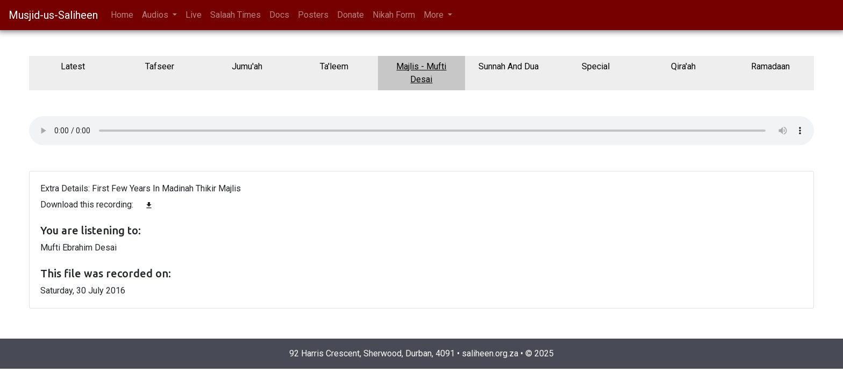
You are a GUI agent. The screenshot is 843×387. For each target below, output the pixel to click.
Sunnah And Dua (508, 66)
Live (193, 15)
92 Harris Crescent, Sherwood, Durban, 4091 (372, 353)
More (435, 15)
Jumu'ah (247, 66)
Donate (350, 15)
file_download (149, 205)
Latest (73, 66)
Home (122, 15)
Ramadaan (770, 66)
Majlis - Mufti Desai (421, 72)
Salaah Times (235, 15)
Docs (279, 15)
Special (596, 66)
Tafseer (159, 66)
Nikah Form (394, 15)
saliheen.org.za (490, 353)
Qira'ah (683, 66)
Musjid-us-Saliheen (53, 15)
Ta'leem (334, 66)
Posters (313, 15)
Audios (156, 15)
